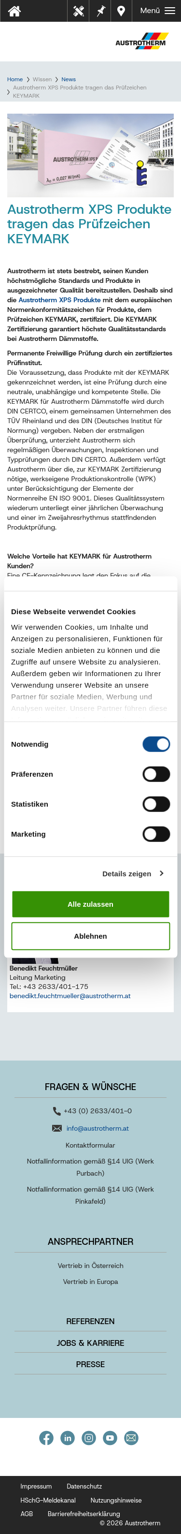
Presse (90, 1364)
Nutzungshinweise (116, 1500)
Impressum (36, 1486)
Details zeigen (126, 873)
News (68, 79)
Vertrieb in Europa (90, 1281)
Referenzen (90, 1321)
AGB (27, 1514)
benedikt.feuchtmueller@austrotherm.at (70, 995)
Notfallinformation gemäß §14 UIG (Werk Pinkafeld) (90, 1195)
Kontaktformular (90, 1145)
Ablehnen (90, 935)
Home (15, 79)
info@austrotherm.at (98, 1128)
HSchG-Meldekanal (48, 1500)
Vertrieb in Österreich (90, 1265)
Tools (82, 14)
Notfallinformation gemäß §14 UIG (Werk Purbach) (90, 1167)
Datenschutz (84, 1486)
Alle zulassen (90, 904)
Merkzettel (100, 10)
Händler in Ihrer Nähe (122, 11)
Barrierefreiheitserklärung (84, 1514)
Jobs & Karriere (91, 1343)
